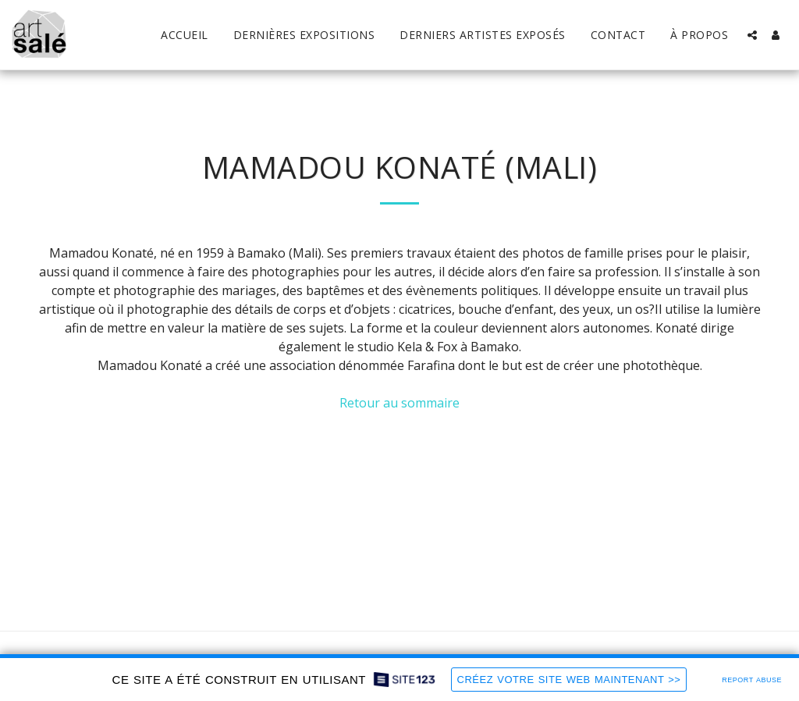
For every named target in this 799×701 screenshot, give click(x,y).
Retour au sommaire (399, 402)
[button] (752, 35)
